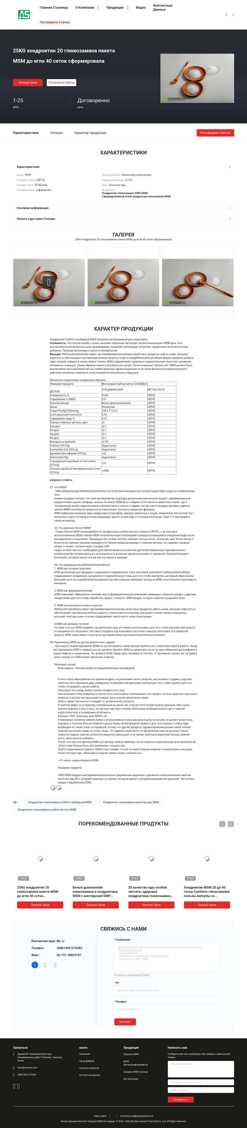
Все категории (131, 1079)
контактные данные (89, 1075)
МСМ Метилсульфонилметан (136, 1063)
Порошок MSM (131, 1054)
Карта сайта (100, 1116)
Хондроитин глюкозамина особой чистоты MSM (47, 809)
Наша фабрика (87, 1061)
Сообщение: (123, 939)
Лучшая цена (27, 82)
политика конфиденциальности (136, 1116)
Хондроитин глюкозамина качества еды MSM (131, 802)
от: (118, 982)
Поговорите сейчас (61, 82)
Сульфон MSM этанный (136, 1072)
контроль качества (89, 1068)
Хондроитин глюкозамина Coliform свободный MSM (60, 802)
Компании (84, 1054)
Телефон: (121, 1001)
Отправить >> (181, 1099)
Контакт (125, 1022)
